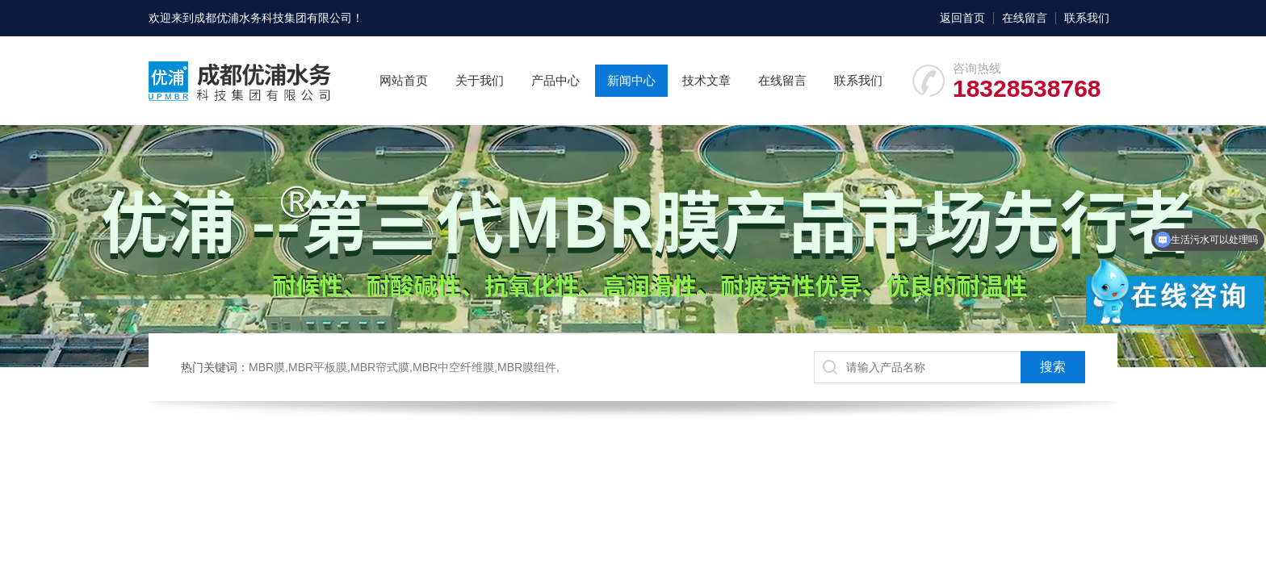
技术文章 (706, 80)
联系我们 (1086, 17)
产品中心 (555, 80)
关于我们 (479, 80)
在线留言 (1024, 17)
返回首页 (962, 17)
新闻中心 (631, 80)
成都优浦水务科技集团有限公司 (273, 17)
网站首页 (403, 80)
